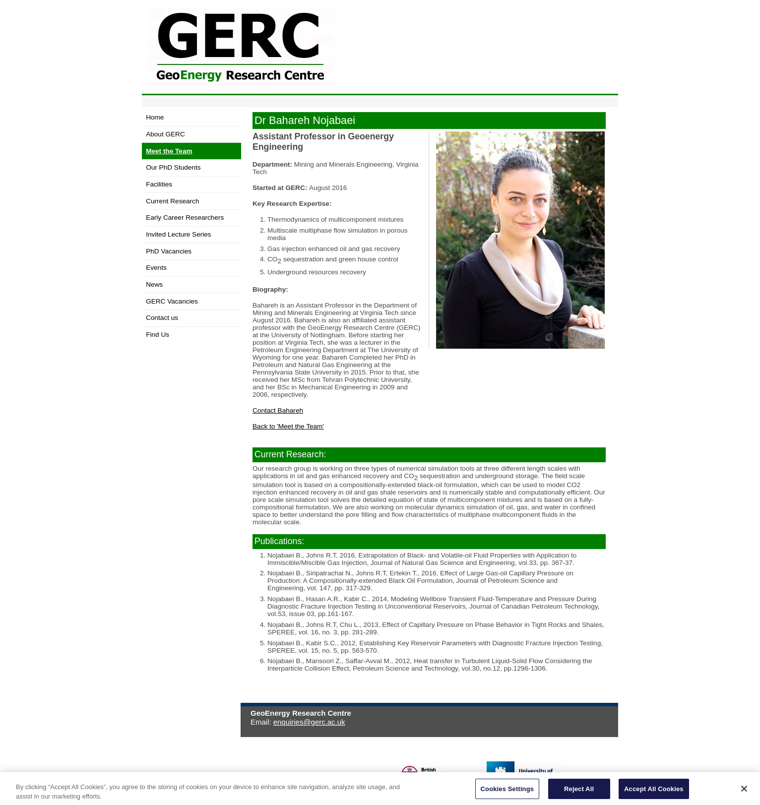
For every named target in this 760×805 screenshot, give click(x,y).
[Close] (744, 793)
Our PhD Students (173, 167)
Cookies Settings (507, 793)
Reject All (579, 793)
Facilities (159, 184)
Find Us (157, 334)
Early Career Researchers (185, 217)
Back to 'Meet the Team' (288, 426)
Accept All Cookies (654, 793)
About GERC (165, 134)
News (154, 284)
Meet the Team (169, 151)
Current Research (172, 201)
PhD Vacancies (168, 251)
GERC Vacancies (172, 301)
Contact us (162, 317)
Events (156, 267)
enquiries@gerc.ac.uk (309, 722)
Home (155, 117)
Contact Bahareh (278, 410)
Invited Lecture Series (178, 234)
